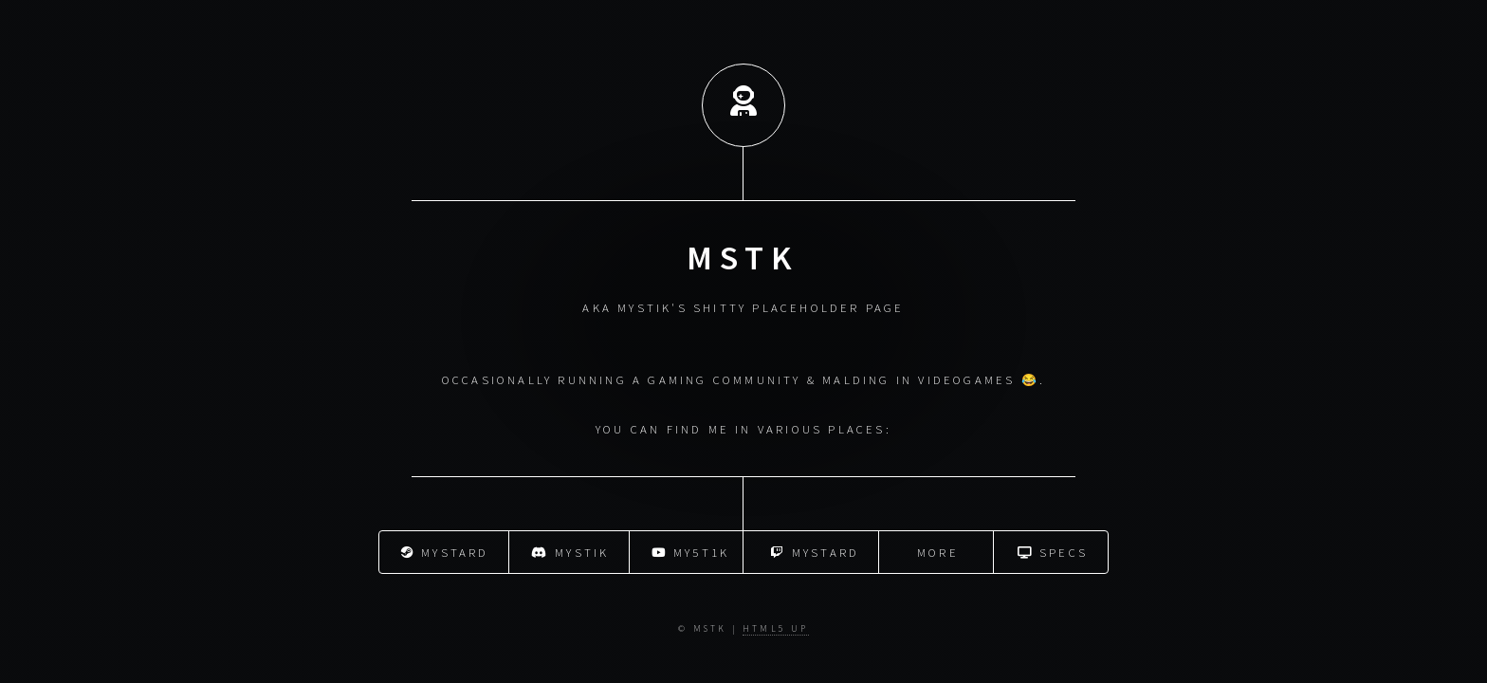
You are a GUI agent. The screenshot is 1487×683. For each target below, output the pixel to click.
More (938, 551)
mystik (570, 551)
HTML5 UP (776, 629)
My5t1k (691, 551)
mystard (445, 551)
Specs (1053, 551)
